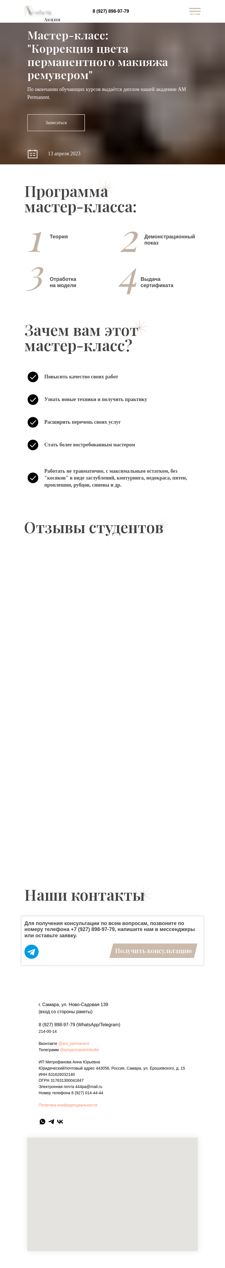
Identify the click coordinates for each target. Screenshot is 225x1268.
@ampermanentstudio (79, 1050)
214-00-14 (48, 1031)
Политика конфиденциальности (68, 1105)
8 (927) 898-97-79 (111, 11)
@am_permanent (73, 1043)
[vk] (60, 1121)
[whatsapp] (42, 1121)
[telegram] (51, 1121)
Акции (52, 19)
